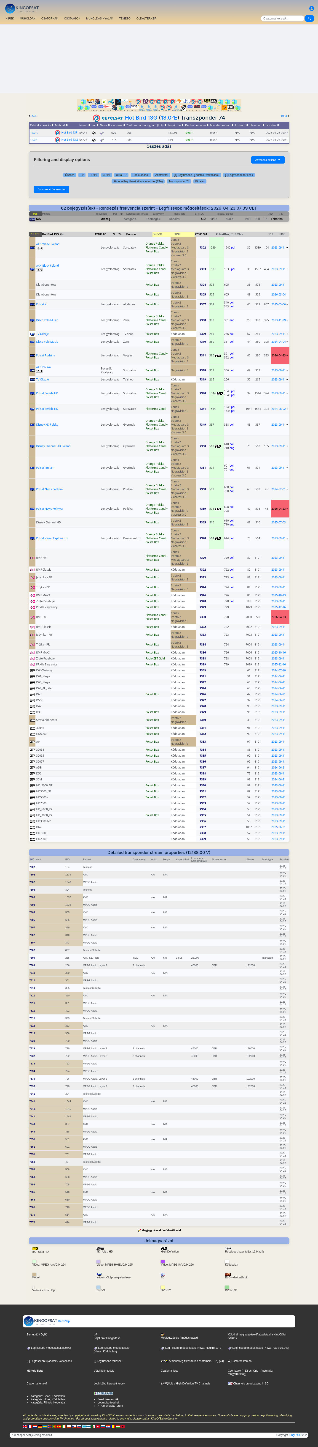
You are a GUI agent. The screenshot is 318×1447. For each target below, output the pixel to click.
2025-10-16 (278, 652)
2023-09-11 (278, 247)
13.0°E (169, 117)
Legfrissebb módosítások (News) (49, 1347)
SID (203, 219)
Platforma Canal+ (156, 247)
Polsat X (41, 304)
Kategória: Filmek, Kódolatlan (49, 1402)
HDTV (93, 175)
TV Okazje (42, 334)
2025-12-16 (278, 607)
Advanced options (268, 160)
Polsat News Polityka (49, 489)
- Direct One (250, 1370)
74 (119, 234)
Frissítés (277, 219)
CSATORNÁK (49, 18)
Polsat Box (152, 251)
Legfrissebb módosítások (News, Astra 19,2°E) (258, 1347)
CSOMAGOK (72, 18)
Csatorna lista (169, 1370)
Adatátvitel (161, 175)
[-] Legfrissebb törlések (239, 175)
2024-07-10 (278, 670)
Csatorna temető (37, 1383)
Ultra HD (121, 175)
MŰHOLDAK (27, 18)
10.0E (284, 116)
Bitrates (200, 181)
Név (39, 219)
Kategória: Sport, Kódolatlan (48, 1396)
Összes (69, 175)
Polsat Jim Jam (45, 468)
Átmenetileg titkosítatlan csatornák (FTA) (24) (192, 1361)
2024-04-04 (278, 342)
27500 (198, 234)
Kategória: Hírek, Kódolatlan (48, 1399)
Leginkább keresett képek (109, 1383)
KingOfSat (295, 1435)
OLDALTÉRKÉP (146, 18)
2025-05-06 (278, 304)
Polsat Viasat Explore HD (52, 538)
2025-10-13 (278, 595)
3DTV (106, 175)
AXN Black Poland (47, 266)
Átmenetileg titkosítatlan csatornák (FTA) (138, 181)
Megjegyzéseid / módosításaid (161, 1230)
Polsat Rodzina (45, 355)
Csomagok (234, 1370)
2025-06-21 (278, 827)
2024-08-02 (278, 409)
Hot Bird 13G (141, 117)
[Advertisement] (159, 59)
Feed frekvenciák (108, 1399)
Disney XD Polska (47, 425)
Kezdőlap (46, 1321)
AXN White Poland (47, 244)
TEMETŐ (125, 18)
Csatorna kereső (239, 1361)
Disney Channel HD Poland (53, 446)
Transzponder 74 (179, 181)
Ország (105, 219)
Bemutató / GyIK (37, 1334)
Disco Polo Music (47, 320)
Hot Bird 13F (69, 132)
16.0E (33, 116)
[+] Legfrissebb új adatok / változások (196, 175)
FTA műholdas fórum (110, 1405)
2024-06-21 (278, 676)
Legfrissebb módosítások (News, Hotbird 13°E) (191, 1347)
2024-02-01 (278, 489)
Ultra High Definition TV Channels (185, 1383)
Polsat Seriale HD (47, 393)
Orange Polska (154, 244)
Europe (131, 234)
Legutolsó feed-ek (108, 1402)
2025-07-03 (278, 522)
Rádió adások (141, 175)
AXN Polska (43, 367)
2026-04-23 (278, 355)
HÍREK (9, 18)
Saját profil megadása (107, 1336)
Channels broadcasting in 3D (248, 1383)
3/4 (205, 234)
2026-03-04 (278, 294)
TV (82, 175)
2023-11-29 (278, 320)
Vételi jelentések (104, 1370)
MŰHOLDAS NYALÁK (99, 18)
